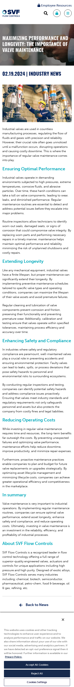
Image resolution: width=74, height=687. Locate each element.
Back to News (37, 605)
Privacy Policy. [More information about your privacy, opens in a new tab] (13, 656)
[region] (37, 649)
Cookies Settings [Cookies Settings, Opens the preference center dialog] (37, 682)
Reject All (37, 673)
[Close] (63, 619)
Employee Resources (54, 5)
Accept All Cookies (37, 664)
